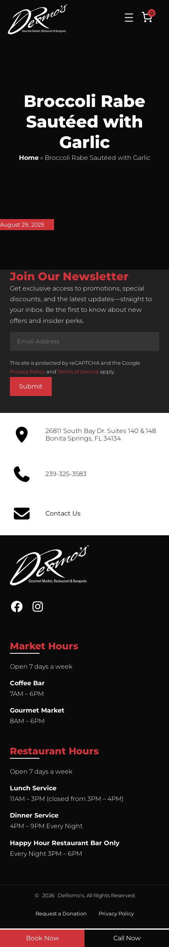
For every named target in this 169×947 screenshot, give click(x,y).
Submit (31, 386)
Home (29, 157)
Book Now (42, 938)
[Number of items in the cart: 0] (147, 17)
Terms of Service (78, 371)
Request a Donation (61, 913)
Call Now (127, 938)
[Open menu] (129, 17)
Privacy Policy (27, 371)
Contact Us (63, 513)
